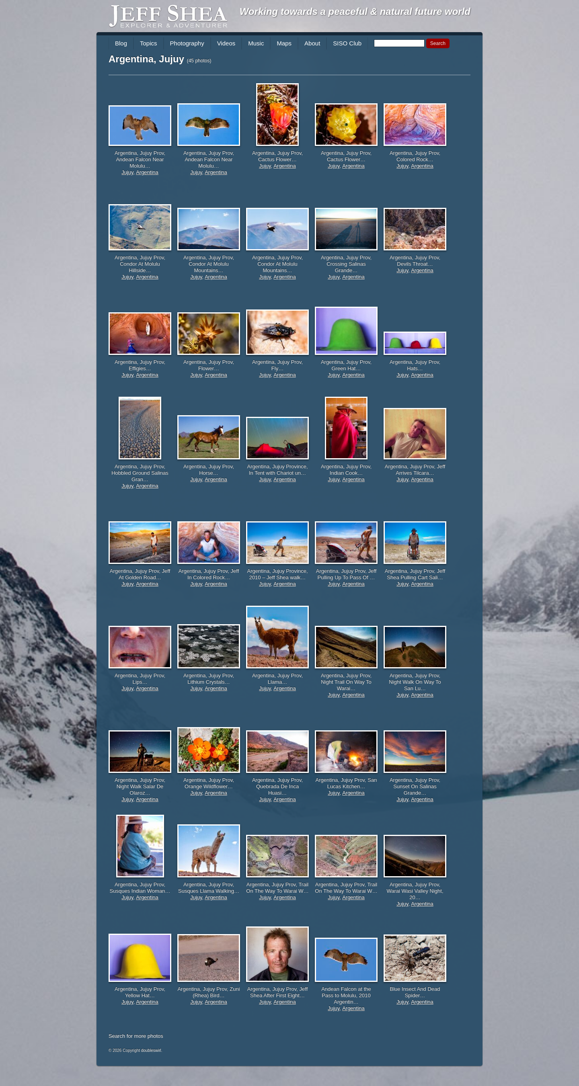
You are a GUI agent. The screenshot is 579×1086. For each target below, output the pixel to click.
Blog (121, 43)
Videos (226, 43)
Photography (187, 43)
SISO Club (347, 43)
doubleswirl (151, 1050)
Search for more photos (136, 1036)
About (312, 43)
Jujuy (127, 172)
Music (256, 43)
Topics (148, 43)
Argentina (147, 172)
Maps (284, 43)
